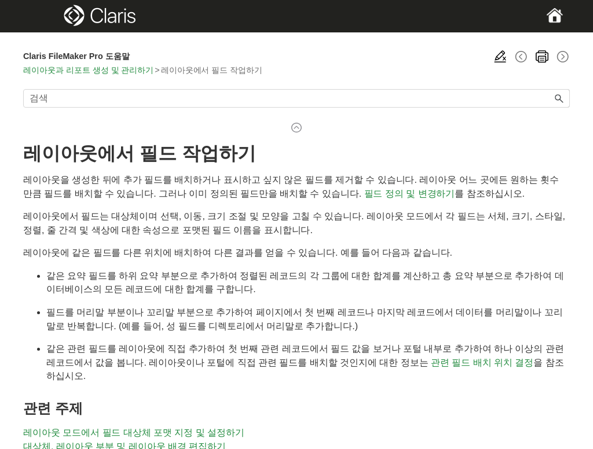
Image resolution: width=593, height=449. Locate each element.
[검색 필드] (296, 98)
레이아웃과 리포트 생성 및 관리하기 (88, 70)
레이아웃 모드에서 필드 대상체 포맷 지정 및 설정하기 (133, 432)
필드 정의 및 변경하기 (409, 193)
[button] (559, 98)
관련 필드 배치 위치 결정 (482, 362)
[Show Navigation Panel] (49, 16)
